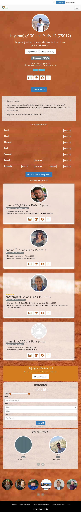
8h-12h (24, 166)
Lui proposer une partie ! (38, 174)
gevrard (43, 214)
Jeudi (6, 148)
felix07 (61, 305)
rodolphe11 (36, 214)
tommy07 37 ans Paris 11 (28, 205)
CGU (69, 505)
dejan (8, 307)
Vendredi (7, 154)
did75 (44, 305)
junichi (48, 305)
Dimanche (8, 166)
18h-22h (67, 130)
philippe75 (17, 307)
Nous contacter (25, 505)
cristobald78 (37, 305)
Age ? (6, 393)
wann (66, 305)
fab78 (58, 455)
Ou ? (6, 396)
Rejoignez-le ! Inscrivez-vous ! (40, 51)
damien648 (55, 305)
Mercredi (7, 142)
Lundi (6, 130)
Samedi (7, 160)
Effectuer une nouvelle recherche (40, 426)
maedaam (50, 214)
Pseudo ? (7, 414)
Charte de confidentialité (41, 505)
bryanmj (28, 214)
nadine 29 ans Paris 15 (26, 250)
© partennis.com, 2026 (40, 509)
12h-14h (38, 160)
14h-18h (52, 166)
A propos (14, 505)
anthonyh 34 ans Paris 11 (28, 297)
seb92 (23, 455)
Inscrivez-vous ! (40, 376)
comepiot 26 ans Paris (26, 341)
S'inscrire (60, 2)
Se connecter (70, 2)
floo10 (26, 258)
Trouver (40, 423)
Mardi (6, 136)
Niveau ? (7, 403)
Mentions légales (58, 505)
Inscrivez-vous (39, 89)
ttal (12, 307)
